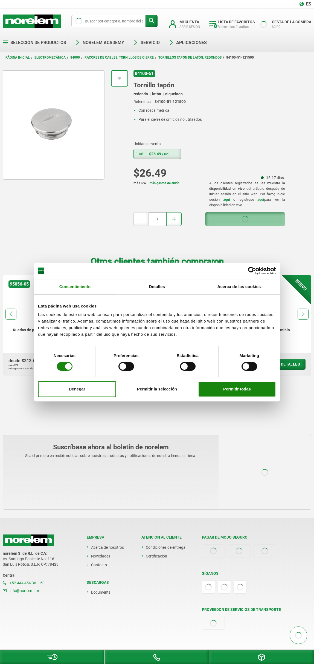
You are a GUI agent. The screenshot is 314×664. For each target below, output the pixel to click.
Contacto (99, 565)
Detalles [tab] (157, 286)
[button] (10, 314)
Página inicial (17, 57)
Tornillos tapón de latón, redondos (190, 57)
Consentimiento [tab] (75, 286)
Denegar (77, 389)
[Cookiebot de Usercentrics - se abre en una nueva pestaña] (252, 271)
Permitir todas (237, 389)
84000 (75, 57)
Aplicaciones (187, 42)
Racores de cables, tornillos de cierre (119, 57)
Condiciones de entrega (165, 547)
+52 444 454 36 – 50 (24, 583)
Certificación (156, 556)
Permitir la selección (157, 389)
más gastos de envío (164, 183)
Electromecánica (50, 57)
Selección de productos (34, 42)
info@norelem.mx (21, 590)
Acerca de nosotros (107, 547)
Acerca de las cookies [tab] (239, 286)
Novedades (100, 556)
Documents (101, 592)
